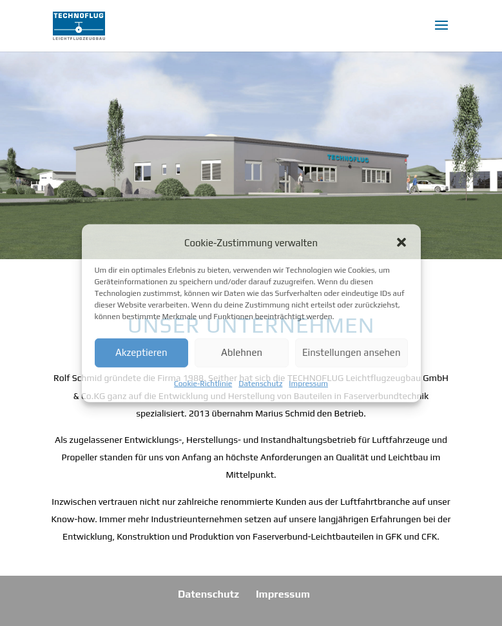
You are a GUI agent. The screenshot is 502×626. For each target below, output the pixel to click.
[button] (401, 242)
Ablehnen (241, 352)
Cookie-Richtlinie (203, 383)
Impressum (308, 383)
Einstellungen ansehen (351, 352)
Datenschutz (260, 383)
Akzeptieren (141, 352)
